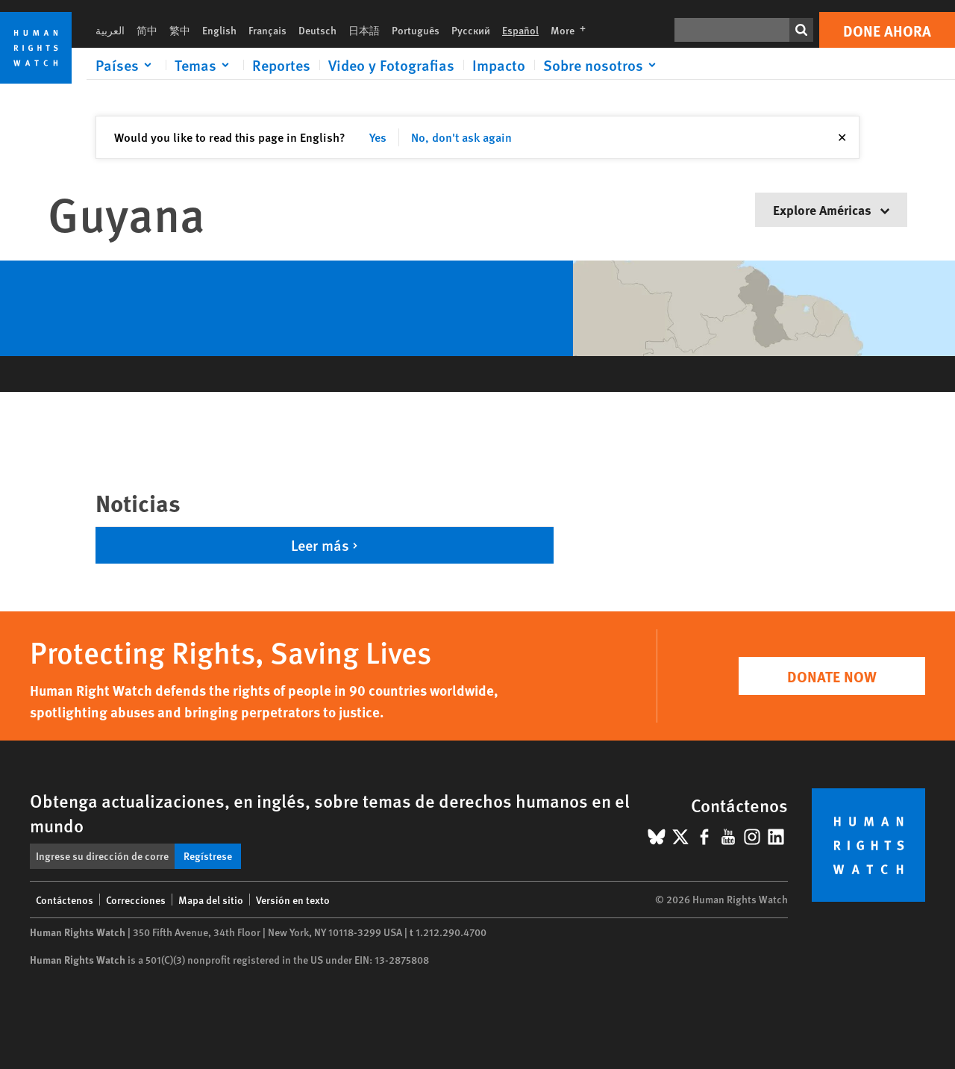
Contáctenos (64, 899)
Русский (470, 29)
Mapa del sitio (210, 899)
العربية (110, 29)
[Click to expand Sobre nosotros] (602, 65)
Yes (377, 137)
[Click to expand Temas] (204, 65)
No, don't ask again (461, 137)
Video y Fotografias (391, 64)
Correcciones (136, 899)
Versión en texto (293, 899)
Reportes (281, 64)
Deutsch (317, 29)
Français (267, 29)
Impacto (498, 64)
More (573, 29)
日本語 (364, 29)
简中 (147, 29)
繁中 (179, 29)
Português (415, 29)
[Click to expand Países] (126, 65)
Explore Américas (831, 209)
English (219, 29)
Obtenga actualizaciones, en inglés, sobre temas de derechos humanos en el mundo (330, 813)
